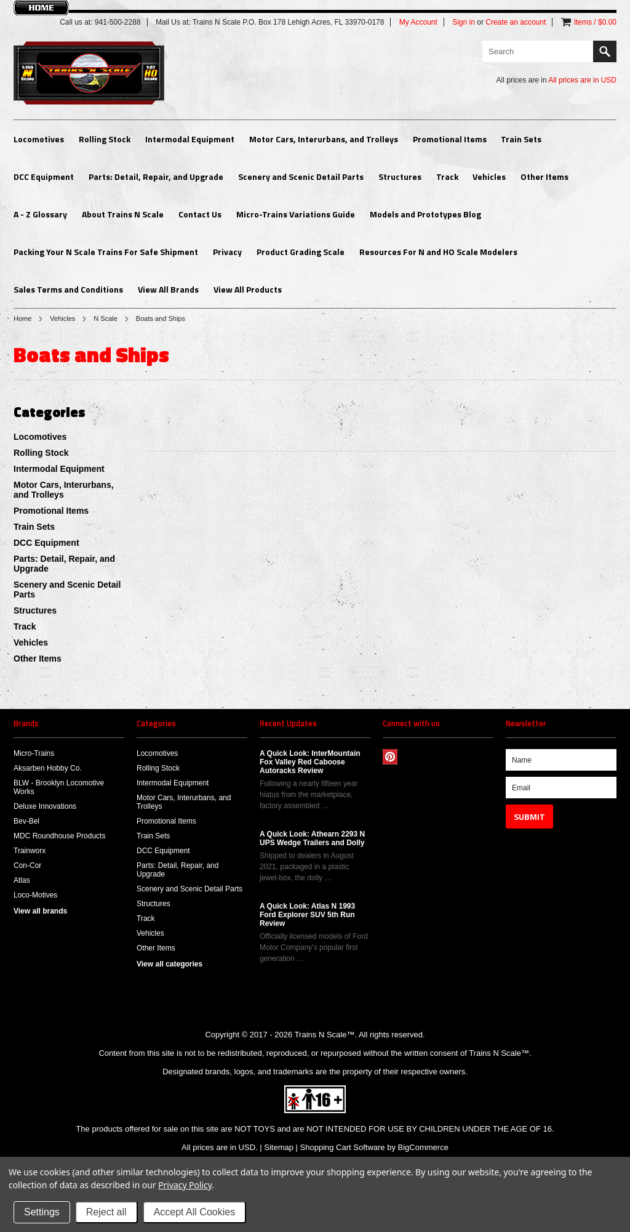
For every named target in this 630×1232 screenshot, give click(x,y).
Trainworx (30, 850)
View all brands (40, 911)
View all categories (169, 964)
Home (22, 318)
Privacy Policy (185, 1185)
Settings (42, 1212)
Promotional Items (450, 138)
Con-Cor (27, 865)
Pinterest (390, 756)
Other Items (544, 176)
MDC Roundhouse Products (59, 836)
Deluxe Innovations (45, 806)
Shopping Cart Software (342, 1147)
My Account (418, 22)
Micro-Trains (34, 753)
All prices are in (582, 80)
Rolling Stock (104, 138)
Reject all (106, 1212)
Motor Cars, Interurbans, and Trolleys (323, 138)
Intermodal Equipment (189, 138)
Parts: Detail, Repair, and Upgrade (156, 176)
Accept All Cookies (195, 1212)
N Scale (106, 318)
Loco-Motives (35, 895)
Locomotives (39, 138)
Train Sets (521, 138)
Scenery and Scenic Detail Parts (301, 176)
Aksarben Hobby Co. (48, 768)
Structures (399, 176)
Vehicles (489, 176)
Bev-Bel (26, 821)
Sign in (463, 22)
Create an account (515, 22)
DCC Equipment (44, 176)
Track (447, 176)
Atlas (22, 880)
